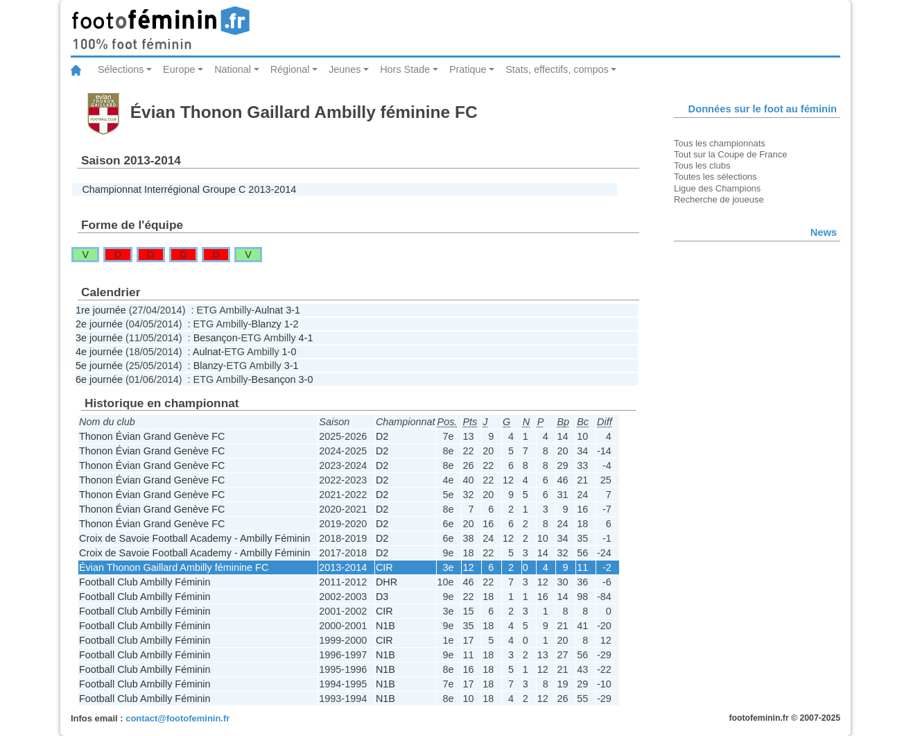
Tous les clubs (702, 165)
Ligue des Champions (717, 188)
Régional (290, 69)
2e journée (99, 324)
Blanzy (266, 324)
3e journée (99, 337)
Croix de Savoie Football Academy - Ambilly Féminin (195, 538)
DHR (386, 582)
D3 (382, 596)
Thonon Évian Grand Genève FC (152, 436)
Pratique (468, 69)
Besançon (215, 337)
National (232, 69)
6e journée (99, 379)
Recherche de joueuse (719, 199)
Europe (179, 69)
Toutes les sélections (715, 176)
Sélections (121, 69)
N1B (385, 625)
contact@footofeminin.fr (177, 718)
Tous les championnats (719, 143)
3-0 (306, 379)
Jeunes (345, 69)
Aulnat (268, 310)
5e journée (99, 365)
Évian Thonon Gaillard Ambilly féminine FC (173, 567)
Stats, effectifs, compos (557, 69)
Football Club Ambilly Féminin (145, 582)
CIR (384, 567)
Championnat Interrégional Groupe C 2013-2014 (189, 189)
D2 (382, 436)
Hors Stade (405, 69)
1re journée (101, 310)
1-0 (289, 351)
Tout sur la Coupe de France (730, 154)
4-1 (306, 337)
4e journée (99, 351)
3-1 (293, 310)
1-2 (291, 324)
